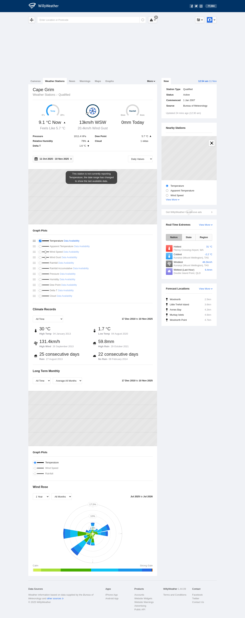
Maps (98, 81)
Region (204, 237)
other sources (54, 598)
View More (171, 199)
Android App (111, 598)
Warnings (85, 81)
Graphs (109, 81)
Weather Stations (55, 81)
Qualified (64, 94)
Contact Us (198, 602)
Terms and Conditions (175, 594)
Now (166, 81)
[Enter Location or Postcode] (91, 20)
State (189, 237)
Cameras (36, 81)
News (72, 81)
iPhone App (111, 594)
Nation (173, 237)
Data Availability (71, 241)
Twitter (195, 598)
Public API (139, 609)
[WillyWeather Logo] (45, 6)
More (150, 81)
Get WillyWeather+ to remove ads (184, 212)
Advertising (140, 605)
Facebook (197, 594)
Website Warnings (144, 602)
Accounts (139, 594)
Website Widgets (143, 598)
